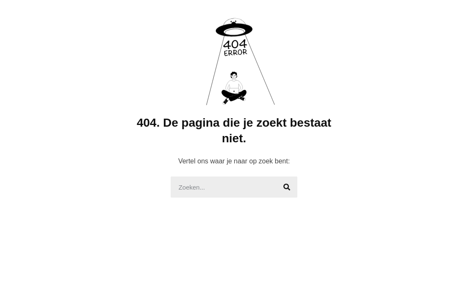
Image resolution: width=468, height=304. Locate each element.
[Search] (286, 187)
